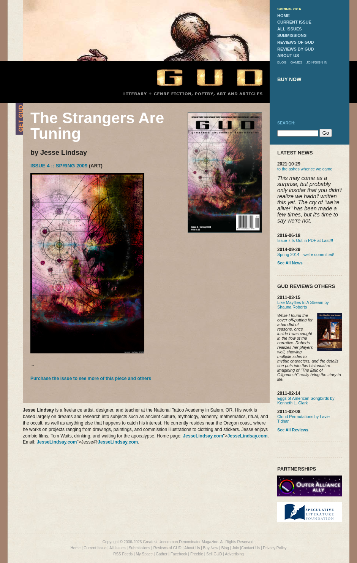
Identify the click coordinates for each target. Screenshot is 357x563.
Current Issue (95, 548)
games (296, 62)
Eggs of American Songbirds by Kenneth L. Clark (306, 400)
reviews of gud (295, 42)
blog (281, 62)
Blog (225, 548)
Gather (161, 554)
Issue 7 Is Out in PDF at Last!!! (305, 240)
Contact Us (250, 548)
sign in (321, 62)
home (283, 15)
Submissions (139, 548)
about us (288, 55)
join (310, 62)
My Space (144, 554)
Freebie (196, 554)
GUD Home (203, 77)
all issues (289, 29)
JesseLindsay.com (203, 436)
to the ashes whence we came (304, 169)
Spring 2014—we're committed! (305, 254)
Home (75, 548)
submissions (291, 35)
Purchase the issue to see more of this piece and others (90, 378)
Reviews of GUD (167, 548)
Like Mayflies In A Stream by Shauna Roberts (303, 304)
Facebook (179, 554)
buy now (289, 79)
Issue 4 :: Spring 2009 (58, 166)
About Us (192, 548)
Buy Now (210, 548)
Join (235, 548)
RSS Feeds (123, 554)
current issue (294, 22)
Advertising (234, 554)
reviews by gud (295, 49)
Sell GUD (214, 554)
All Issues (117, 548)
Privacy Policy (274, 548)
